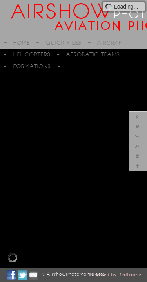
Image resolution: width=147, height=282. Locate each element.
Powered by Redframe (115, 274)
